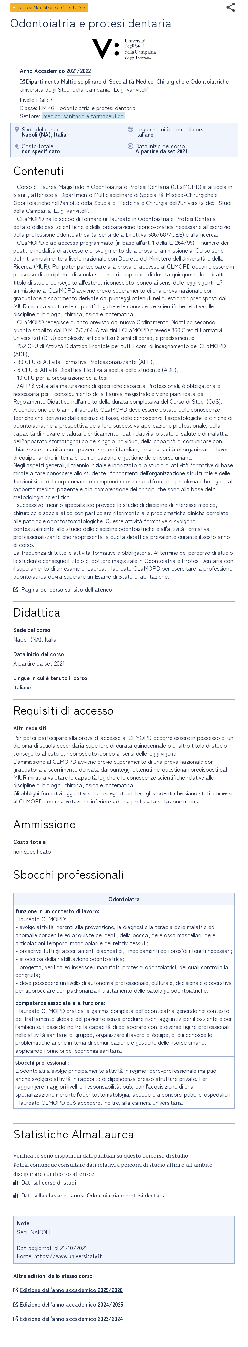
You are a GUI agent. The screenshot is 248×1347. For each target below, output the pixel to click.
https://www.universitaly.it (68, 1256)
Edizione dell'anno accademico (68, 1290)
